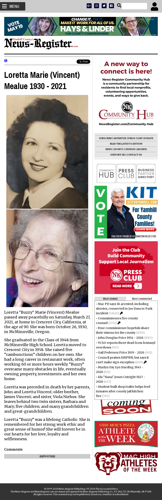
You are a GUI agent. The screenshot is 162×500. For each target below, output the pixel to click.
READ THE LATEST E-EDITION (126, 143)
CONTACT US (134, 154)
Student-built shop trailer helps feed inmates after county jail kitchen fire (123, 391)
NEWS (108, 149)
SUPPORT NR (117, 154)
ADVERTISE (120, 138)
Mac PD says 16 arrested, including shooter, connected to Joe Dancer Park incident (124, 308)
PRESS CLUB (135, 138)
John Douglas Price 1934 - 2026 (120, 338)
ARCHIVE (142, 149)
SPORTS (118, 149)
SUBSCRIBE (105, 138)
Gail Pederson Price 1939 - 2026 (121, 352)
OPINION (130, 149)
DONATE (148, 138)
